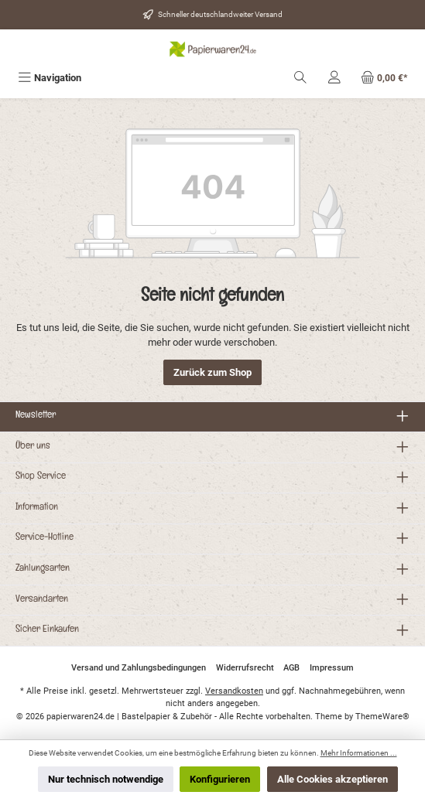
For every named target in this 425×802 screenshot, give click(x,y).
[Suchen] (300, 77)
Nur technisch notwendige (105, 779)
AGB (291, 668)
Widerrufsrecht (245, 668)
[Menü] (49, 77)
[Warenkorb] (384, 77)
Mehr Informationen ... (358, 753)
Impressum (332, 668)
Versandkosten (234, 691)
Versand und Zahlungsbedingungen (138, 668)
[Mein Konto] (334, 77)
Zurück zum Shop (212, 372)
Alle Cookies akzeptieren (332, 779)
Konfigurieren (220, 779)
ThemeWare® (382, 717)
